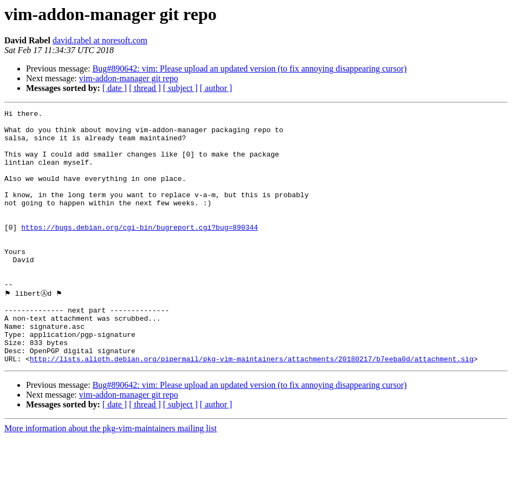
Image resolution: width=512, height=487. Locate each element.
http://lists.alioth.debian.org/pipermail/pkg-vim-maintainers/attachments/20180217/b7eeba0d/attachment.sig (252, 408)
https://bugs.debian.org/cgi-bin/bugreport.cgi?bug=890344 (139, 251)
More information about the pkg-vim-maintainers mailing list (110, 477)
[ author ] (216, 88)
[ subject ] (180, 88)
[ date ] (114, 88)
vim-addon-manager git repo (128, 78)
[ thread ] (145, 88)
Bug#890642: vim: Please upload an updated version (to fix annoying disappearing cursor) (250, 68)
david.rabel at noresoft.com (100, 40)
